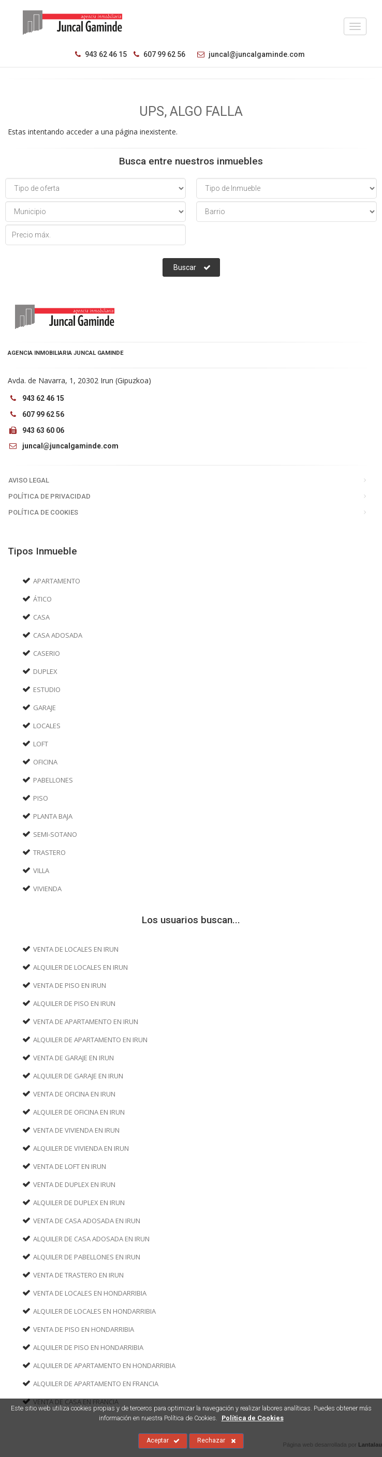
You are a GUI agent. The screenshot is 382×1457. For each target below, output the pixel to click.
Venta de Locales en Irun (76, 949)
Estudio (47, 689)
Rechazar (216, 1441)
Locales (47, 725)
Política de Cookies (43, 512)
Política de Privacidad (49, 496)
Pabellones (53, 780)
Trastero (49, 852)
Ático (42, 599)
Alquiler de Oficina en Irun (79, 1112)
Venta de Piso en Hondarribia (83, 1329)
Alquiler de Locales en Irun (80, 967)
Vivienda (47, 888)
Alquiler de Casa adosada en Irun (91, 1238)
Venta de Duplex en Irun (74, 1184)
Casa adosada (57, 635)
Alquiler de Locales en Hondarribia (94, 1311)
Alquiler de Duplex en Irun (79, 1202)
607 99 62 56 (159, 54)
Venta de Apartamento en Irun (85, 1021)
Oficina (45, 762)
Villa (41, 870)
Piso (40, 798)
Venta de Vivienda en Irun (76, 1130)
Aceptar (163, 1441)
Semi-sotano (55, 834)
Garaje (44, 707)
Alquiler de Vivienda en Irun (81, 1148)
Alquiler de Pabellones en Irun (86, 1256)
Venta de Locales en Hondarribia (89, 1293)
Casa (41, 617)
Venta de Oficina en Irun (74, 1094)
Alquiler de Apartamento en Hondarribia (104, 1365)
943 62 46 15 (101, 54)
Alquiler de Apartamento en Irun (90, 1039)
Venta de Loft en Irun (69, 1166)
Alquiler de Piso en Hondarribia (88, 1347)
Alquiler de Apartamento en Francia (95, 1383)
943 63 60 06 (36, 430)
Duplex (45, 671)
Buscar (192, 267)
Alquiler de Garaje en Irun (78, 1075)
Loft (40, 743)
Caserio (46, 653)
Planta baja (52, 816)
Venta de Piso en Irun (69, 985)
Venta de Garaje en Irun (73, 1057)
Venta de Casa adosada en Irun (86, 1220)
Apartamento (56, 580)
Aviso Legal (28, 480)
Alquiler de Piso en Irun (74, 1003)
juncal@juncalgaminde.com (248, 54)
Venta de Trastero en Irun (78, 1275)
